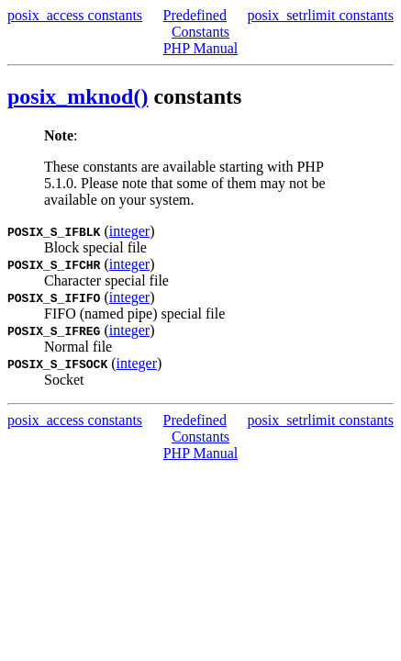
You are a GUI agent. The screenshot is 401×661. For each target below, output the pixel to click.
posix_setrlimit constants (320, 15)
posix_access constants (74, 15)
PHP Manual (201, 48)
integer (129, 231)
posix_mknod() (77, 96)
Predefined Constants (196, 23)
